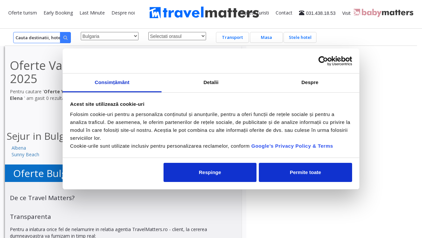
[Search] (42, 37)
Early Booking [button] (58, 13)
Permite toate (305, 172)
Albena (19, 148)
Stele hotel (300, 37)
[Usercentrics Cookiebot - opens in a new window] (323, 61)
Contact (284, 13)
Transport (232, 37)
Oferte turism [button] (22, 13)
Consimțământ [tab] (112, 82)
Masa (266, 37)
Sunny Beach (25, 154)
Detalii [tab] (211, 82)
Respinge (210, 172)
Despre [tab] (309, 82)
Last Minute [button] (92, 13)
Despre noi (123, 13)
